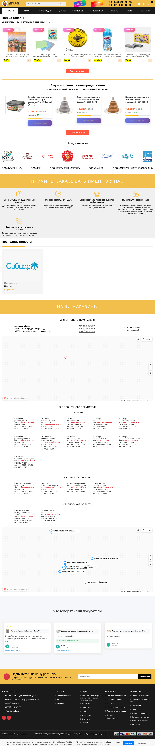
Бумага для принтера (139, 713)
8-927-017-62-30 (26, 516)
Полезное (77, 11)
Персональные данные (115, 707)
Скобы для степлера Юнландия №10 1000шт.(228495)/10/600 (138, 55)
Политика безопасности (115, 696)
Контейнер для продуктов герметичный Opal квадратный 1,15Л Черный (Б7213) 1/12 (40, 101)
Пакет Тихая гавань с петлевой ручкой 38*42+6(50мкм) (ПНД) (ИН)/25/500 (17, 55)
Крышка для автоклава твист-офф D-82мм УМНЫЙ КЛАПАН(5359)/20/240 (77, 55)
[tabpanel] (27, 638)
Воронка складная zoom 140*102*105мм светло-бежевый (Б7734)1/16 (88, 99)
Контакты (144, 11)
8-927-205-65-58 (26, 461)
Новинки (60, 703)
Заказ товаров (111, 719)
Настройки (142, 743)
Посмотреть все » (77, 71)
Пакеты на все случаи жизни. (139, 701)
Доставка (109, 703)
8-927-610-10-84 (52, 443)
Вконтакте (85, 719)
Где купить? (96, 11)
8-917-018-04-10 (78, 441)
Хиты (62, 11)
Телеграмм (85, 715)
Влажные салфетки (139, 721)
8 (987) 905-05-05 (120, 5)
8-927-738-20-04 (53, 425)
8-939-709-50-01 (105, 488)
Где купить (85, 707)
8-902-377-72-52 (131, 441)
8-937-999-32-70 (53, 488)
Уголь (133, 709)
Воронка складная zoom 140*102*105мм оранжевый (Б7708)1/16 (137, 99)
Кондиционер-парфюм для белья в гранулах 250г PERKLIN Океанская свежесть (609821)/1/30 (107, 55)
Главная (9, 11)
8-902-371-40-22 (105, 441)
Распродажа (45, 11)
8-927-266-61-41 (26, 488)
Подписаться (144, 676)
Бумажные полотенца (139, 696)
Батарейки (135, 724)
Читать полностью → (12, 650)
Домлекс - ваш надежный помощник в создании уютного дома (91, 698)
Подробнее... (9, 290)
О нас (83, 711)
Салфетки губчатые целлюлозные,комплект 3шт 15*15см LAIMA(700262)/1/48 (47, 55)
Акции (59, 700)
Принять (128, 743)
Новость (8, 286)
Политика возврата (113, 700)
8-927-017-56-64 (52, 514)
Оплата (109, 715)
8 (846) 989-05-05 (120, 2)
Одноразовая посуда (139, 717)
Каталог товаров (63, 696)
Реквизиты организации (115, 711)
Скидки (84, 723)
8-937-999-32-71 (78, 423)
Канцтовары (136, 705)
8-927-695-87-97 (26, 441)
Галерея (114, 11)
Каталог (26, 11)
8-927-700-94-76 (131, 423)
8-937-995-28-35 (105, 423)
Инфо (129, 11)
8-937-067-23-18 (26, 423)
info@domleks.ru (87, 326)
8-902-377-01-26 (78, 488)
